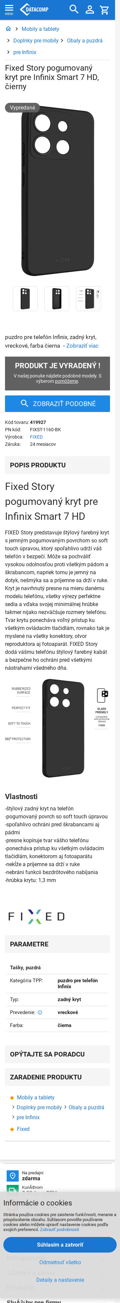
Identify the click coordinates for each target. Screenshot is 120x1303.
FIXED (36, 437)
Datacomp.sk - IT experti (34, 10)
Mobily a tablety (40, 29)
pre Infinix (24, 52)
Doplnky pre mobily (36, 40)
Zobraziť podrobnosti (59, 1229)
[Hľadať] (74, 9)
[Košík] (104, 9)
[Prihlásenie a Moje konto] (90, 10)
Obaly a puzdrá (85, 40)
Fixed (23, 1129)
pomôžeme (66, 381)
